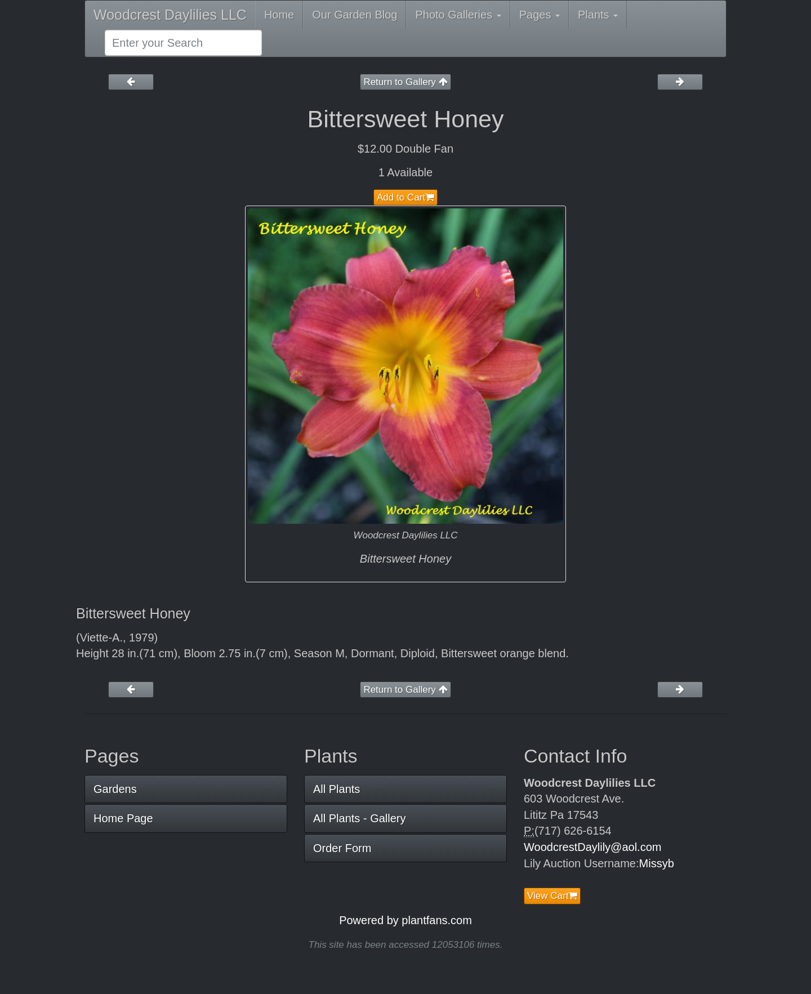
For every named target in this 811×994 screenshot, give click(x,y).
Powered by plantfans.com (405, 920)
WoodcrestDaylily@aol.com (592, 847)
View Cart (552, 895)
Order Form (342, 848)
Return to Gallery (405, 82)
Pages (539, 14)
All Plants (336, 789)
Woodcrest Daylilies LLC (170, 15)
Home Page (123, 818)
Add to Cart (405, 197)
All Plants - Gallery (359, 818)
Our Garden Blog (354, 14)
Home (279, 14)
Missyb (656, 863)
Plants (598, 14)
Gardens (115, 789)
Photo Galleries (458, 14)
